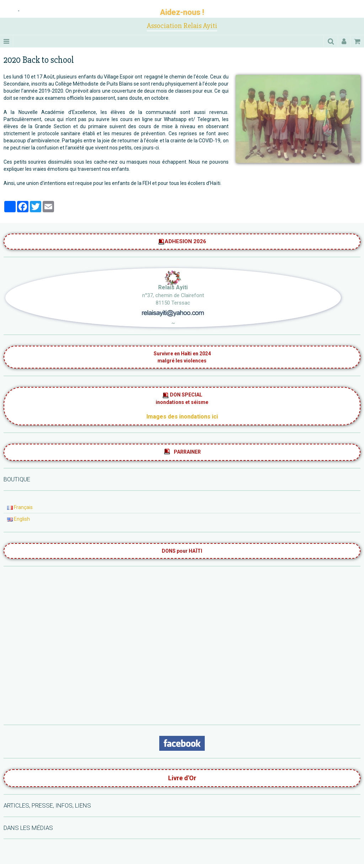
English (18, 519)
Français (20, 507)
